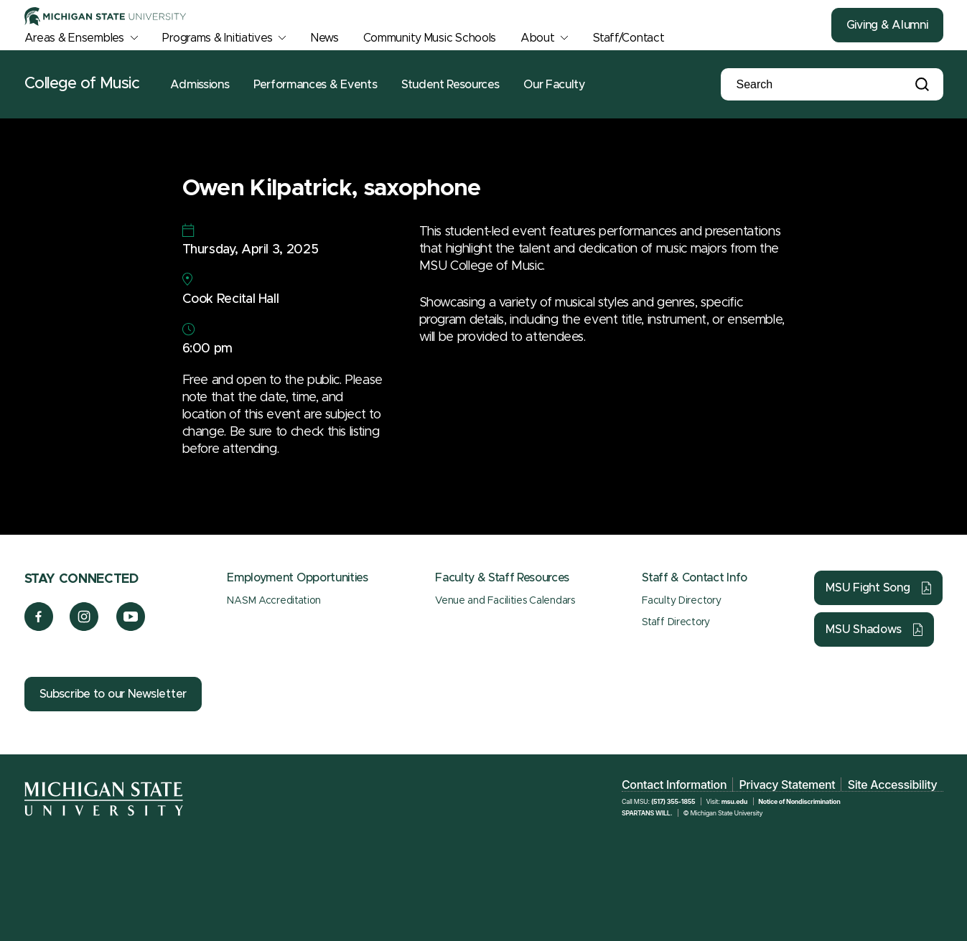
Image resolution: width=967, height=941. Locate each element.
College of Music (82, 84)
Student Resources (450, 84)
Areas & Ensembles (74, 38)
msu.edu (734, 801)
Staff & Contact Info (694, 578)
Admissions (199, 84)
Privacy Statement (787, 784)
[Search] (807, 85)
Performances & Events (315, 84)
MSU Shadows (863, 629)
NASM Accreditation (273, 601)
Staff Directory (676, 622)
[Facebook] (38, 627)
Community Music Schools (430, 38)
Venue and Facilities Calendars (505, 601)
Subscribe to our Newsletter (113, 694)
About (537, 38)
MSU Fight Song (868, 588)
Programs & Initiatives (217, 38)
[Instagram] (84, 627)
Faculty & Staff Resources (502, 578)
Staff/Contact (628, 38)
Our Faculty (553, 84)
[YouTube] (131, 627)
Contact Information (674, 784)
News (325, 38)
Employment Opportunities (297, 578)
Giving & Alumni (887, 25)
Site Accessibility (893, 784)
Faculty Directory (681, 601)
